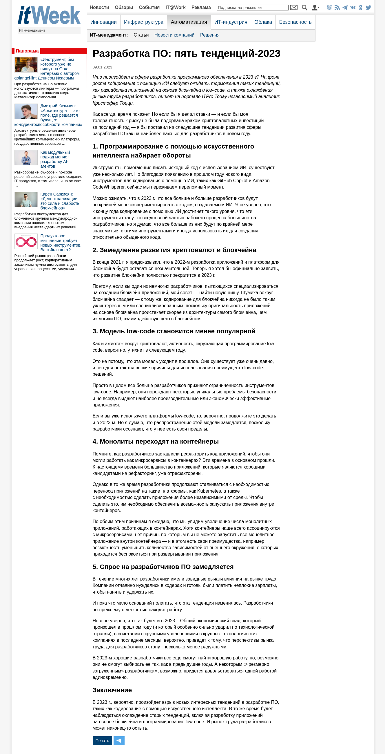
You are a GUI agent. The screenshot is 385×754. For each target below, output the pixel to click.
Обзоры (124, 7)
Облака (263, 22)
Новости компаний (174, 34)
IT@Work (175, 7)
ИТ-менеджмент (32, 30)
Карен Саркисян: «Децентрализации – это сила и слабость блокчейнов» (61, 201)
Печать (102, 740)
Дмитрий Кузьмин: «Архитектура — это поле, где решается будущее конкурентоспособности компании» (48, 115)
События (149, 7)
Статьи (141, 34)
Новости (99, 7)
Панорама (27, 50)
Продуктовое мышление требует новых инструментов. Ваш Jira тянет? (61, 243)
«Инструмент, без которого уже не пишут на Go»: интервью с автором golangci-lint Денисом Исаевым (47, 68)
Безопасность (295, 22)
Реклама (201, 7)
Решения (210, 34)
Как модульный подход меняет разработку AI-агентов (55, 159)
